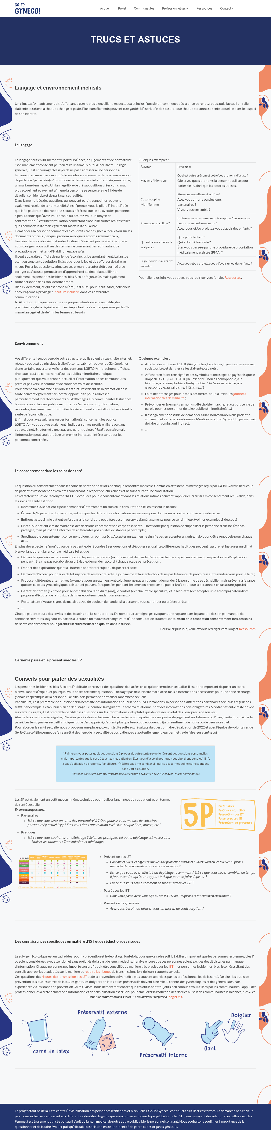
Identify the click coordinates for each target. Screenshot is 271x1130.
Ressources (204, 8)
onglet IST (175, 997)
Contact (227, 8)
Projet (122, 8)
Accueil (105, 8)
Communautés (144, 8)
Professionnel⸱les (175, 8)
